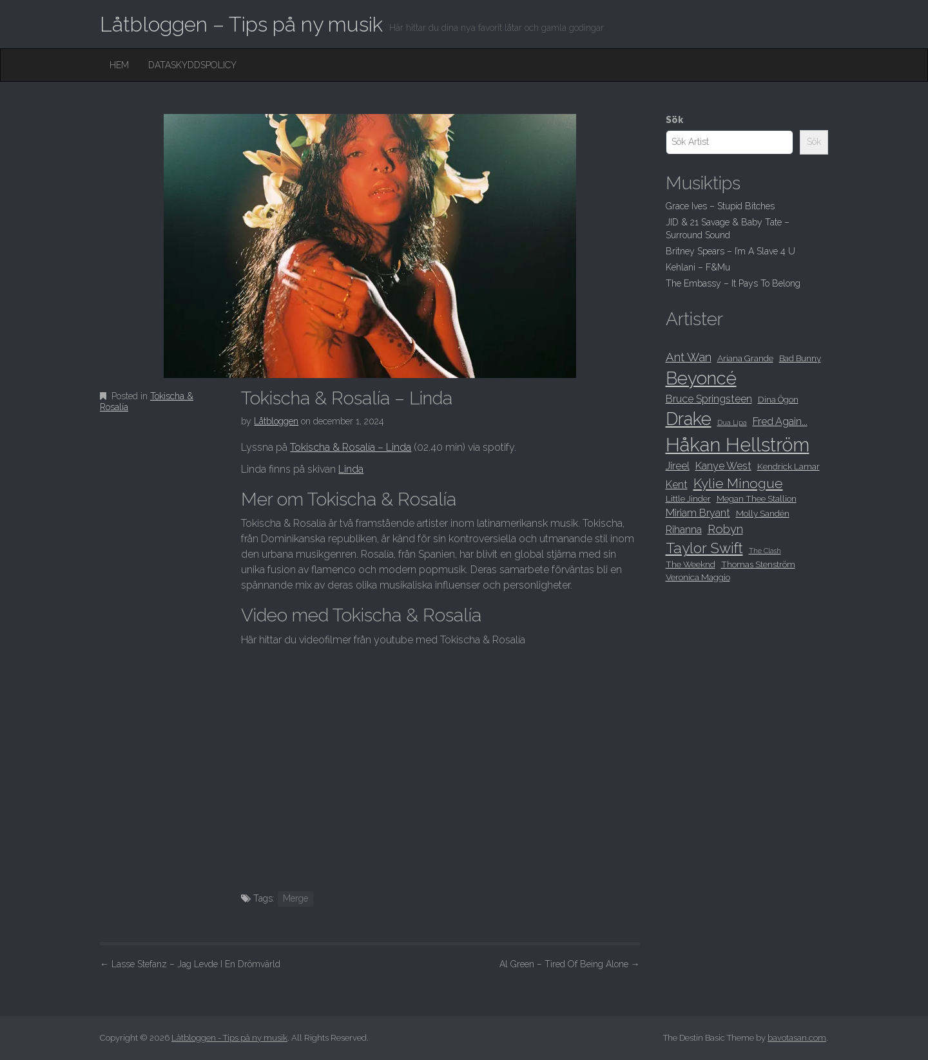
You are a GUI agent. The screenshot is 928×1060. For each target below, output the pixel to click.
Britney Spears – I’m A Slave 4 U (730, 251)
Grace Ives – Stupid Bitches (720, 206)
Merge (295, 898)
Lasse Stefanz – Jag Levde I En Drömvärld (190, 964)
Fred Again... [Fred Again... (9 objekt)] (780, 421)
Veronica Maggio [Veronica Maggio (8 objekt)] (698, 577)
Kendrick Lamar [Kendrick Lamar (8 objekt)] (788, 466)
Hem (119, 65)
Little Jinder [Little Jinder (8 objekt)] (688, 498)
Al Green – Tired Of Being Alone (569, 964)
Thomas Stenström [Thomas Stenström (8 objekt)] (758, 564)
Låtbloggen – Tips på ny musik (241, 24)
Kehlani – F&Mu (698, 267)
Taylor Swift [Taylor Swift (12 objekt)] (704, 548)
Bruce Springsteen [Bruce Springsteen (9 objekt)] (709, 399)
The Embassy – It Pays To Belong (733, 283)
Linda (350, 469)
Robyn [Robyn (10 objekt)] (725, 529)
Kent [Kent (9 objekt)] (677, 484)
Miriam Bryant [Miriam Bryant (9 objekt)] (698, 513)
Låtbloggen (276, 421)
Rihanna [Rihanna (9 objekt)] (684, 530)
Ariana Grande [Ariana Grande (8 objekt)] (745, 358)
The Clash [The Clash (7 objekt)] (765, 550)
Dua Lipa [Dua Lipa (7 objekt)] (732, 422)
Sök (674, 120)
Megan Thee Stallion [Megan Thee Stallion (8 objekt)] (757, 498)
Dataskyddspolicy (192, 65)
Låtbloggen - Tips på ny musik (229, 1038)
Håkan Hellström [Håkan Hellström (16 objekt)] (737, 444)
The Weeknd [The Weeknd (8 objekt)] (690, 564)
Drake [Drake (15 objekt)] (688, 418)
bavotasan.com (797, 1038)
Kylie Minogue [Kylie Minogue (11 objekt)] (738, 483)
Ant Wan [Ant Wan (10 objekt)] (688, 357)
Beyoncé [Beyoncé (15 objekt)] (701, 378)
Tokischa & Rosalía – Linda (350, 447)
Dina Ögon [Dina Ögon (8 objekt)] (778, 399)
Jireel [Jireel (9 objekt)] (678, 466)
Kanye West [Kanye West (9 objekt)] (723, 466)
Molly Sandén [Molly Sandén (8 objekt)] (762, 513)
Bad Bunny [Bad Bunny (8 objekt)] (800, 358)
